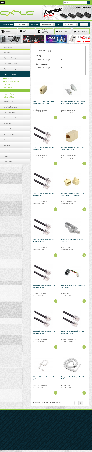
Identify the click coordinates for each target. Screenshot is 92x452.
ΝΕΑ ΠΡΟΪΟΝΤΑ (64, 31)
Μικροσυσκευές (9, 151)
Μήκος (38, 56)
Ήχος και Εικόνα (9, 129)
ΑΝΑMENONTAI (82, 31)
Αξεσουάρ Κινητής (10, 69)
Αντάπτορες (6, 91)
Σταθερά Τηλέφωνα (9, 97)
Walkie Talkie (7, 78)
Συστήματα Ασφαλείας (11, 63)
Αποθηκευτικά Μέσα (11, 118)
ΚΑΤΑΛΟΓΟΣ (8, 31)
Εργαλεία (7, 156)
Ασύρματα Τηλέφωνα (10, 94)
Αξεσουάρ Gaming (10, 58)
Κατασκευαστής (42, 64)
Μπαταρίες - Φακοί (10, 112)
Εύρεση (83, 25)
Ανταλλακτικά (7, 88)
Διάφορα (7, 140)
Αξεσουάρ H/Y (9, 123)
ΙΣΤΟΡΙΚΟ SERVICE (26, 31)
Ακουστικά (6, 84)
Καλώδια (7, 145)
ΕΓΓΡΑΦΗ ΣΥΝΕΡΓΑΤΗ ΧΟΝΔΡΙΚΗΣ (45, 31)
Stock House (8, 162)
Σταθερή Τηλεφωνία (10, 74)
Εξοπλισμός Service (10, 107)
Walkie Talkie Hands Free (11, 81)
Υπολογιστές (8, 47)
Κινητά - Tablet (9, 134)
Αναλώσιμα (7, 52)
